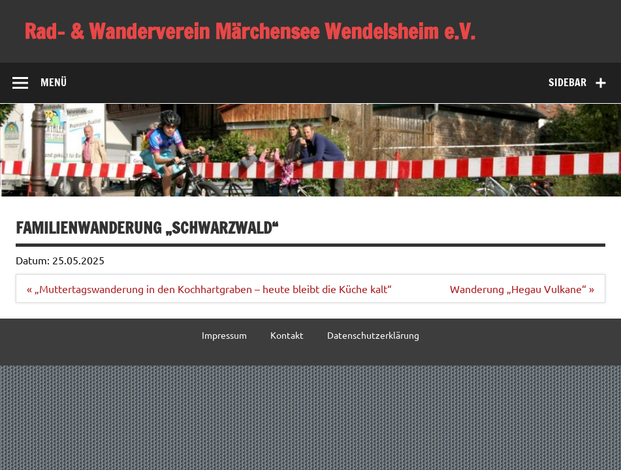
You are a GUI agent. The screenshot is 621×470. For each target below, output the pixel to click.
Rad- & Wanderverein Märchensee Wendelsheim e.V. (249, 31)
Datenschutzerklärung (373, 334)
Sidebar (567, 82)
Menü (53, 82)
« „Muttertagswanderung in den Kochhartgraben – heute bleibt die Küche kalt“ (209, 288)
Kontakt (287, 334)
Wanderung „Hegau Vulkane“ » (522, 288)
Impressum (224, 334)
